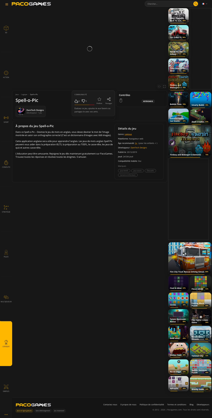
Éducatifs (150, 170)
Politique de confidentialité (152, 404)
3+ (136, 143)
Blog (191, 404)
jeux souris (137, 170)
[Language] (204, 4)
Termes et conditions (176, 404)
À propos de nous (128, 404)
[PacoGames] (33, 405)
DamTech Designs (139, 147)
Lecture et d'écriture (127, 175)
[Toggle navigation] (7, 4)
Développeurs (203, 404)
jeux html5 (124, 170)
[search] (195, 3)
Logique (128, 134)
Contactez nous (110, 404)
